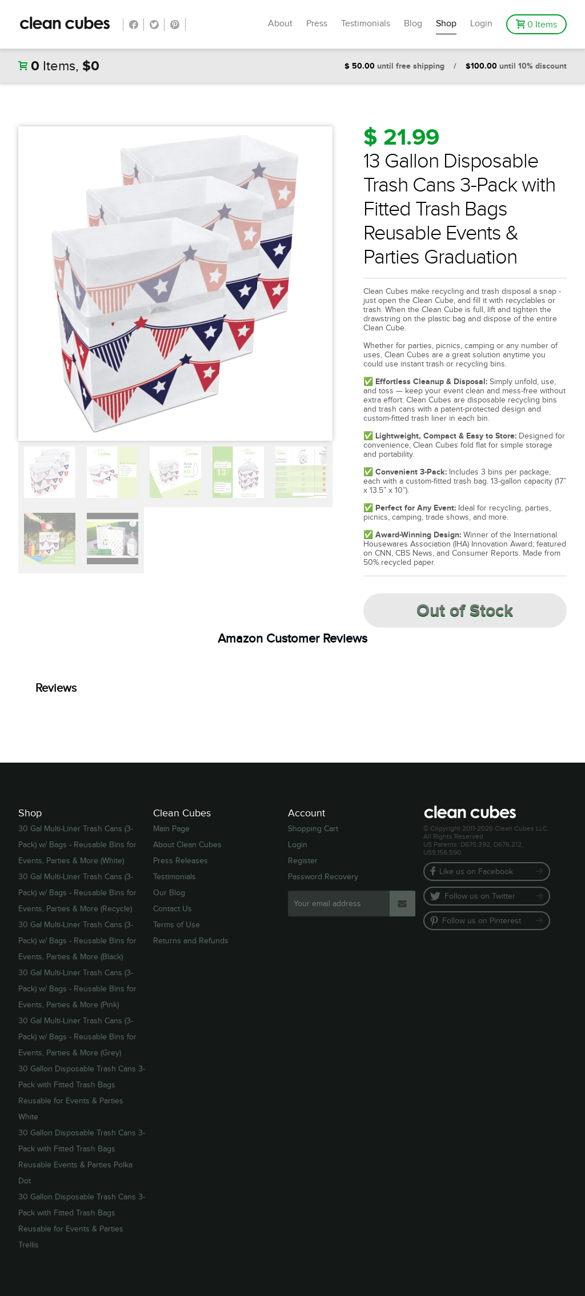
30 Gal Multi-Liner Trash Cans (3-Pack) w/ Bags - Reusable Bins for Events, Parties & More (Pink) (77, 989)
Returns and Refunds (191, 941)
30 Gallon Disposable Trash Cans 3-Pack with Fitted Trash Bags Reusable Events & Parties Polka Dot (81, 1157)
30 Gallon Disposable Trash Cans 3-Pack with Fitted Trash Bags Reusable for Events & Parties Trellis (81, 1221)
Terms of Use (176, 925)
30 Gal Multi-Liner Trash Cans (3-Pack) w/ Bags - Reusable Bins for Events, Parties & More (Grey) (77, 1037)
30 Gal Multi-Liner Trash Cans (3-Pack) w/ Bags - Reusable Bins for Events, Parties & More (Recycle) (77, 893)
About (280, 23)
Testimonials (365, 23)
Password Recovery (323, 877)
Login (481, 23)
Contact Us (172, 909)
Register (303, 861)
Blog (413, 23)
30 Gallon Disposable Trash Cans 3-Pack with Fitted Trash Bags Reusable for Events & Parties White (81, 1093)
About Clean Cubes (187, 845)
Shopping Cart (313, 829)
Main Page (171, 829)
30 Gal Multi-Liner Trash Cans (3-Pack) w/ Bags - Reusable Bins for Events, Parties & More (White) (77, 845)
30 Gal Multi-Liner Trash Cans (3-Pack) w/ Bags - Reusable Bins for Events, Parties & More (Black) (77, 941)
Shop (446, 23)
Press (316, 23)
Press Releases (180, 861)
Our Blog (169, 893)
